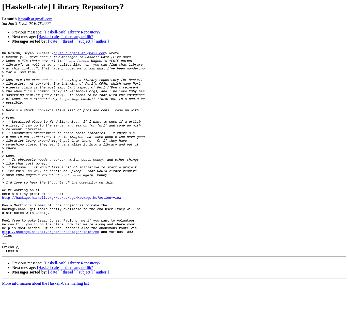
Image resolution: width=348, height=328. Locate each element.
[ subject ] (84, 41)
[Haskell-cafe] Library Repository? (72, 32)
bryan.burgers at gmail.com (79, 53)
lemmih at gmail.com (35, 19)
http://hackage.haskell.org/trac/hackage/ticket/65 (50, 268)
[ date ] (53, 41)
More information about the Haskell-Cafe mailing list (45, 323)
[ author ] (101, 41)
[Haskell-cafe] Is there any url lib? (65, 36)
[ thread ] (67, 41)
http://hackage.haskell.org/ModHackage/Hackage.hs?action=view (61, 227)
